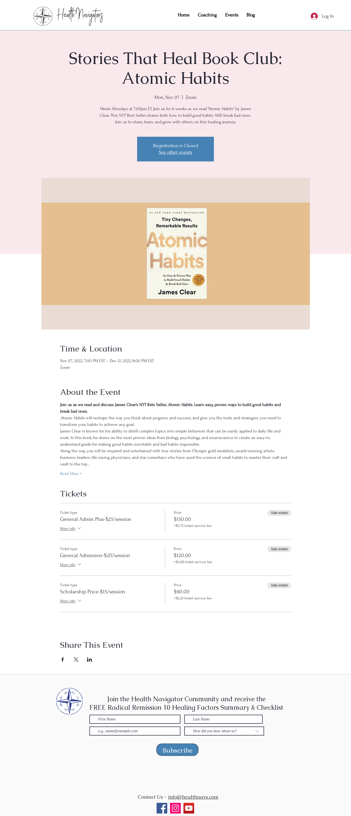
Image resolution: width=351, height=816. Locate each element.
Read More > (71, 473)
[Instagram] (175, 808)
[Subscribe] (177, 750)
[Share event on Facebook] (62, 659)
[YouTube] (188, 808)
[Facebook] (162, 808)
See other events (175, 152)
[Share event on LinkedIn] (89, 659)
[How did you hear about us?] (224, 731)
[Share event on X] (76, 659)
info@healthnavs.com (193, 797)
